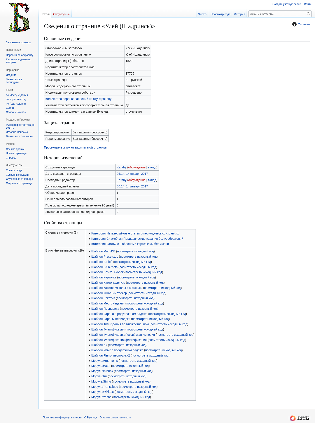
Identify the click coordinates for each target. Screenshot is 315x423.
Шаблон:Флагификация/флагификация (119, 340)
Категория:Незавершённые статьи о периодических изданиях (135, 233)
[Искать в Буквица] (280, 13)
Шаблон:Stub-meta (104, 267)
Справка (300, 24)
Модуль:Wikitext (102, 391)
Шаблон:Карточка (103, 277)
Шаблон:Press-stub (104, 256)
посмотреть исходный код (135, 251)
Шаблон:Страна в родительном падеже (119, 314)
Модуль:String (101, 381)
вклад (152, 167)
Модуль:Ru (99, 376)
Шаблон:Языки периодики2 (110, 355)
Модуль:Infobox (102, 371)
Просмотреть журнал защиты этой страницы (75, 147)
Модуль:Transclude (104, 386)
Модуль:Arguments (104, 360)
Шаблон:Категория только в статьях (116, 288)
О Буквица (90, 417)
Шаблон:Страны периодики (110, 319)
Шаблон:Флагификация (108, 329)
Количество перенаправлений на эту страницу (79, 99)
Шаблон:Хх (99, 345)
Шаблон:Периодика (105, 308)
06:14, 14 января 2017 (132, 173)
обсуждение (136, 167)
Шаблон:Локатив (103, 298)
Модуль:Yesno (101, 397)
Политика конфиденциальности (62, 417)
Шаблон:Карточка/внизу (108, 282)
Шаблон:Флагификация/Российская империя (123, 334)
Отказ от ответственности (115, 417)
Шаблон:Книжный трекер (109, 293)
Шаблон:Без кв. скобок (107, 272)
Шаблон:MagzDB (103, 251)
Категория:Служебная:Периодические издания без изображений (137, 238)
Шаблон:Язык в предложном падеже (117, 350)
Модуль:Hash (100, 365)
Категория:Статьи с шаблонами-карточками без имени (130, 244)
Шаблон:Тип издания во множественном (120, 324)
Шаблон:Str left (101, 262)
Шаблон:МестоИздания (108, 303)
